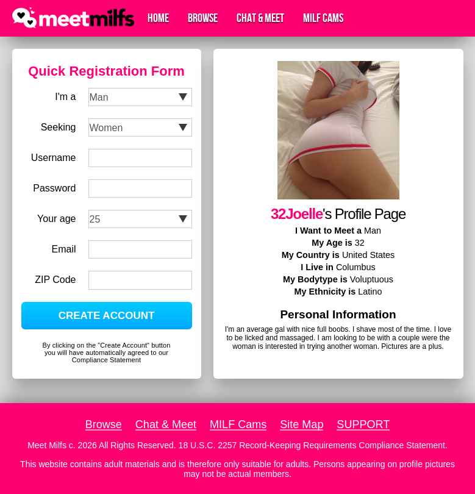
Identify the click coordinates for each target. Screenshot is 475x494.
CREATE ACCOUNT (107, 315)
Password (54, 188)
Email (63, 249)
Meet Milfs (46, 445)
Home (158, 18)
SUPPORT (363, 424)
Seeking (58, 127)
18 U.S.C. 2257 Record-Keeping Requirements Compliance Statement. (313, 445)
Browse (203, 18)
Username (53, 157)
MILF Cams (323, 18)
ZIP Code (55, 279)
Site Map (301, 424)
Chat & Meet (260, 18)
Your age (56, 218)
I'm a (65, 96)
